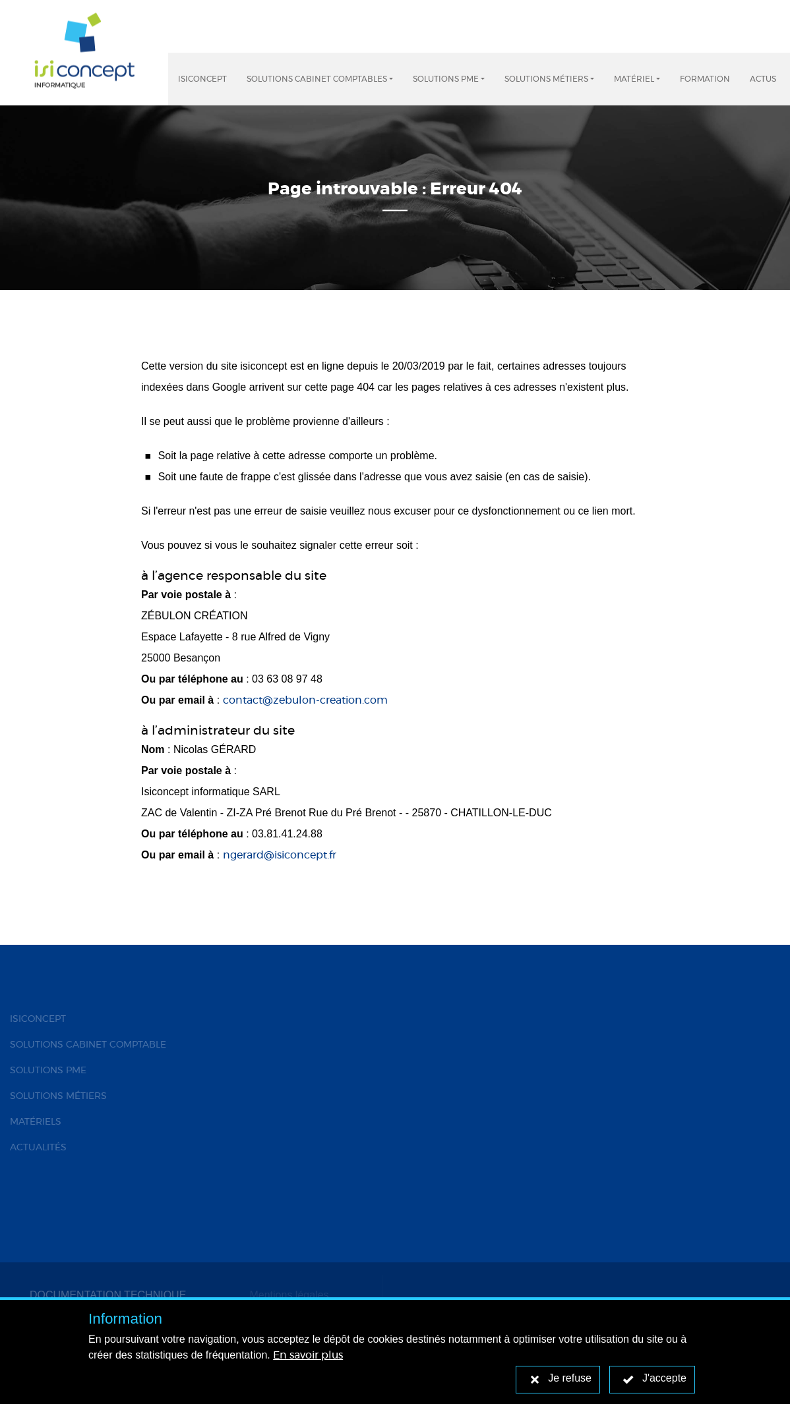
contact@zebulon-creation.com (305, 700)
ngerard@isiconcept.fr (279, 855)
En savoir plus (308, 1355)
